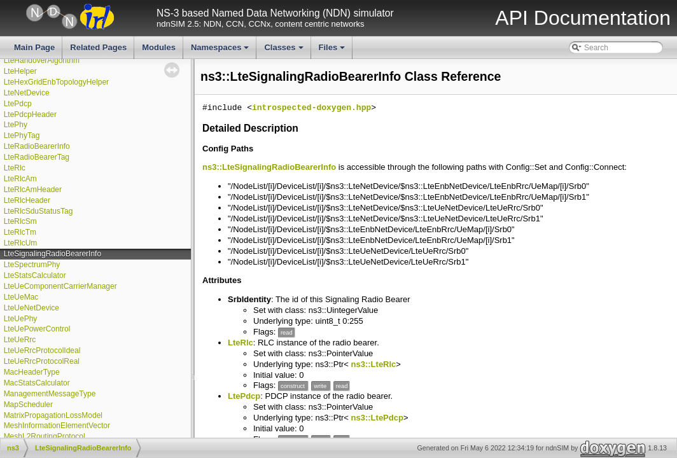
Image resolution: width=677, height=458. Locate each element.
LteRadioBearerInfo (37, 146)
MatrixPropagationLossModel (53, 415)
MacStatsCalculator (37, 382)
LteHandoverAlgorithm (42, 60)
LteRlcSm (20, 221)
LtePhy (15, 124)
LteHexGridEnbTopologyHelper (56, 82)
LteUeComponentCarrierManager (60, 286)
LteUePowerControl (37, 328)
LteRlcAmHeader (33, 189)
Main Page (34, 47)
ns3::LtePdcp (377, 417)
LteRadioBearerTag (36, 157)
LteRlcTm (20, 232)
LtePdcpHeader (30, 114)
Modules (159, 47)
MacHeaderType (32, 372)
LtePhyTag (22, 135)
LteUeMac (21, 297)
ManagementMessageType (50, 393)
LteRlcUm (21, 243)
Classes (284, 51)
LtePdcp (18, 103)
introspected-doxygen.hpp (311, 108)
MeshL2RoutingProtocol (44, 436)
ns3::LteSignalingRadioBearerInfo (269, 167)
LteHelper (20, 71)
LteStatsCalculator (35, 275)
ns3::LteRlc (373, 364)
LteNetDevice (27, 92)
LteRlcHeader (27, 200)
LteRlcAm (20, 178)
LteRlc (14, 167)
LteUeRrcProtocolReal (42, 361)
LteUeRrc (20, 339)
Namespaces (221, 51)
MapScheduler (28, 404)
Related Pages (98, 47)
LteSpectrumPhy (32, 264)
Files (333, 51)
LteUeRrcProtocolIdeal (42, 350)
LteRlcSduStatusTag (38, 211)
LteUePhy (21, 318)
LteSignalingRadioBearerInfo (52, 253)
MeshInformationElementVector (57, 425)
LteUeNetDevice (31, 307)
